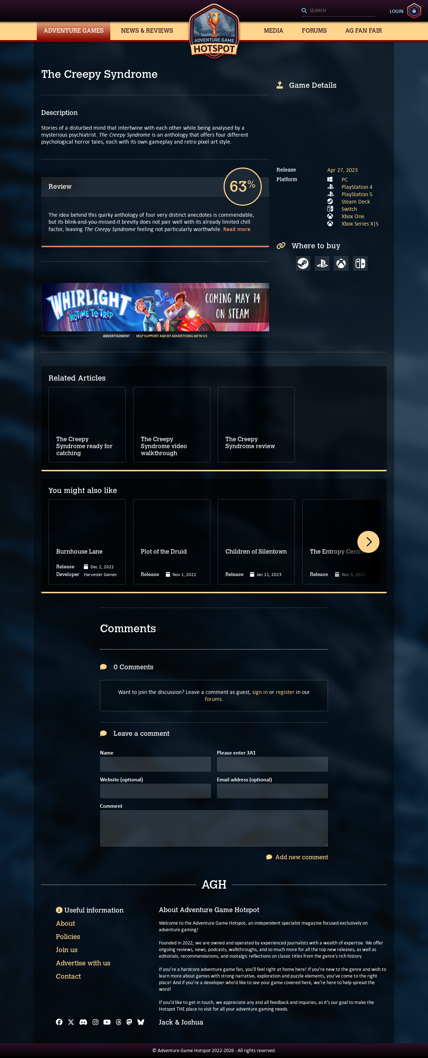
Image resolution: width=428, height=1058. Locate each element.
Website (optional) (121, 780)
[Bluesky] (141, 1022)
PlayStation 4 (357, 186)
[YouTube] (107, 1022)
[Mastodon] (129, 1022)
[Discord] (83, 1022)
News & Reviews (147, 30)
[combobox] (338, 11)
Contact (68, 976)
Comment (111, 806)
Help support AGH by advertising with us (171, 336)
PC (345, 179)
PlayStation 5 (357, 194)
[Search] (338, 11)
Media (273, 30)
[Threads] (119, 1022)
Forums (314, 30)
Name (107, 753)
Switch (349, 208)
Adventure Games (74, 30)
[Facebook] (59, 1022)
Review (60, 187)
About (65, 924)
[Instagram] (96, 1022)
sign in (260, 691)
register (285, 691)
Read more (236, 229)
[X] (71, 1022)
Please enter (236, 753)
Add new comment (297, 857)
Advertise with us (83, 963)
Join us (67, 950)
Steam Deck (356, 201)
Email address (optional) (244, 780)
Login (396, 11)
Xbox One (353, 216)
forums (213, 698)
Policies (68, 937)
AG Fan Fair (363, 30)
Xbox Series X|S (360, 223)
